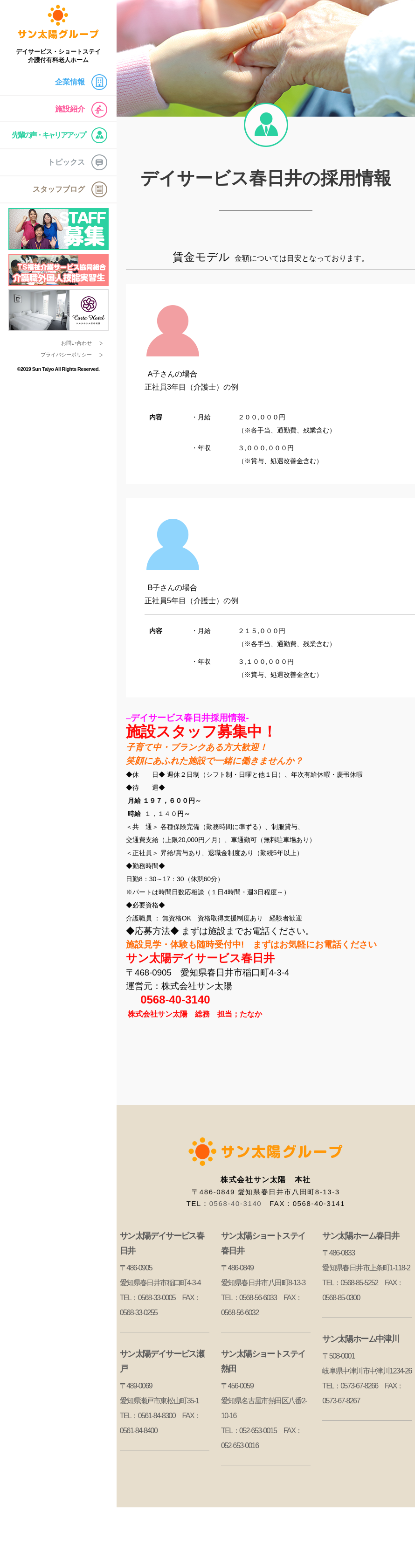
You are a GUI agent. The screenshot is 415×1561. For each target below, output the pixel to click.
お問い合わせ (76, 343)
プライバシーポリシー (66, 354)
